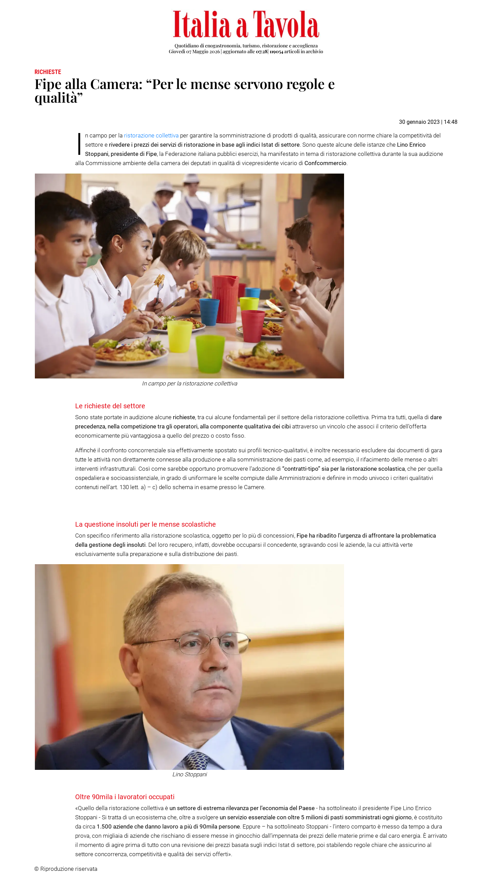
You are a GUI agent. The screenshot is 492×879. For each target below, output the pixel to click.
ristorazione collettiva (151, 135)
